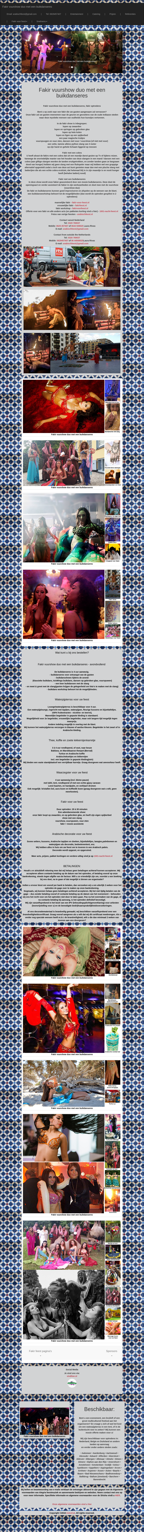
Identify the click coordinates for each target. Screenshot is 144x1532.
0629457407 (62, 240)
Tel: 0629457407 (53, 14)
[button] (40, 1352)
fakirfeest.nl (81, 205)
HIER (117, 1495)
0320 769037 (74, 223)
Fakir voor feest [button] (19, 21)
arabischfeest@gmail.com (75, 229)
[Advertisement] (72, 1524)
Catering (96, 14)
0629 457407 (62, 226)
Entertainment (76, 14)
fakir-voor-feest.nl (80, 202)
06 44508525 (77, 240)
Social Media (72, 1369)
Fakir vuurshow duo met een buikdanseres (27, 6)
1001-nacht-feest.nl (109, 211)
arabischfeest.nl (85, 214)
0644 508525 (77, 226)
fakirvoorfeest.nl (80, 208)
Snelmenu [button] (42, 21)
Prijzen (112, 14)
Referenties (130, 14)
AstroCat (70, 1513)
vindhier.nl (72, 1376)
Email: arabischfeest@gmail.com (22, 14)
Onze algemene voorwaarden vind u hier (72, 1504)
